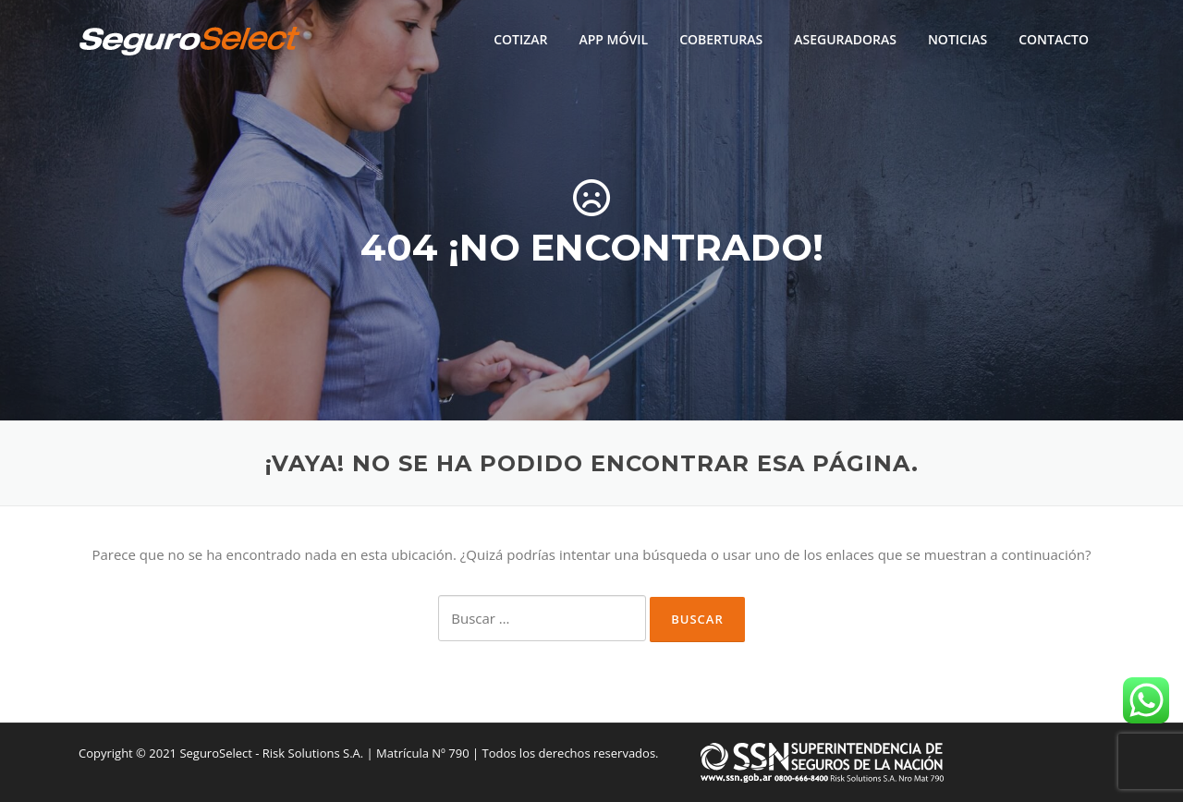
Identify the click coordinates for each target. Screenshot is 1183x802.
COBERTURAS (720, 39)
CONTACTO (1053, 39)
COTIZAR (520, 39)
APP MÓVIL (613, 39)
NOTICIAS (957, 39)
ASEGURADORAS (845, 39)
